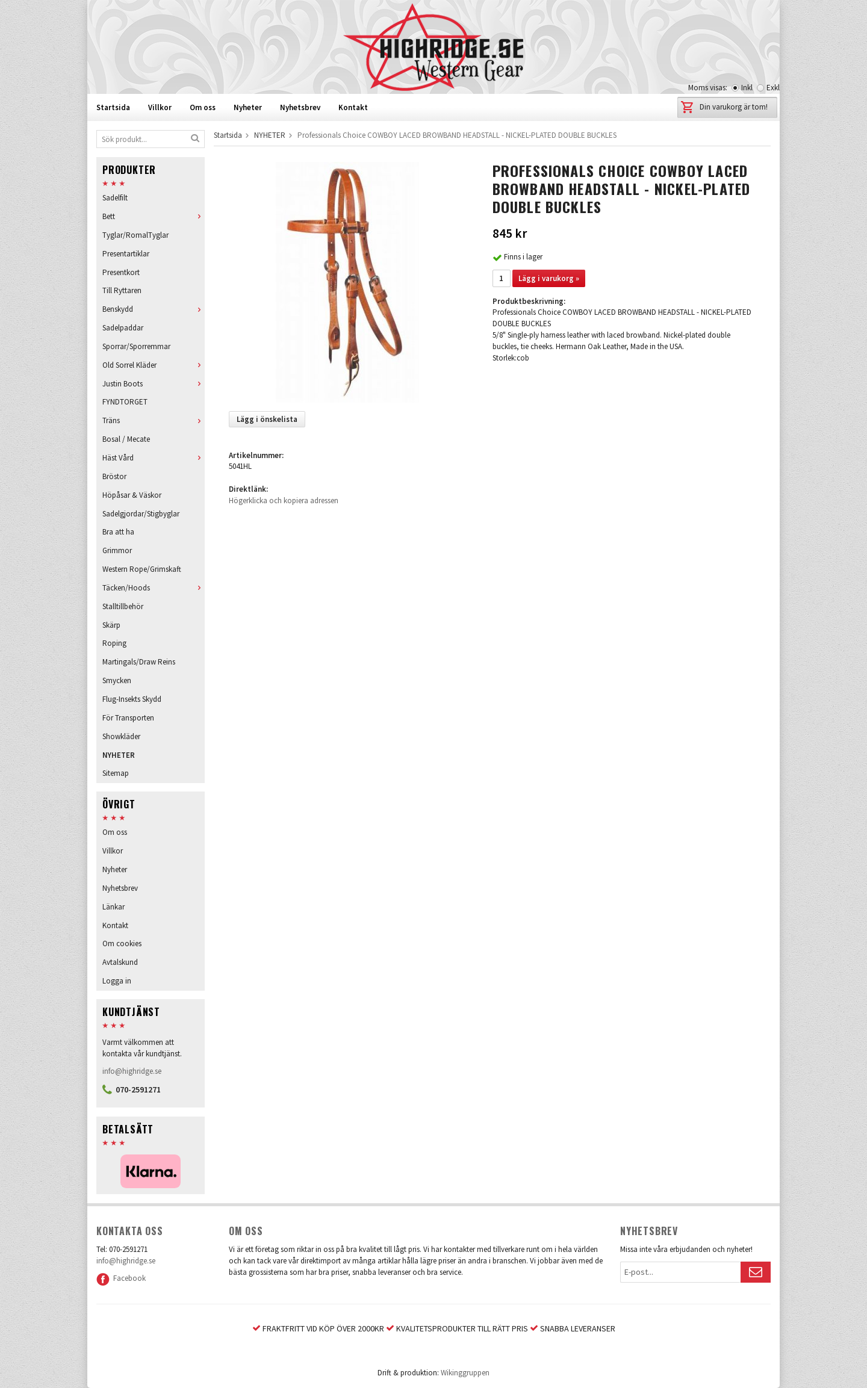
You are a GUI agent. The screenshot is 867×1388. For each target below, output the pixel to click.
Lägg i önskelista (267, 419)
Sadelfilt (115, 198)
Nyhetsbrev (300, 107)
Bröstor (114, 476)
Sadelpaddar (122, 328)
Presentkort (121, 272)
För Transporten (128, 718)
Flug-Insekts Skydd (131, 699)
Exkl (773, 87)
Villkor (160, 107)
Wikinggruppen (465, 1373)
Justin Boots (153, 384)
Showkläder (121, 736)
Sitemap (115, 773)
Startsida (113, 107)
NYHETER (118, 755)
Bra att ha (118, 532)
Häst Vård (153, 458)
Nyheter (248, 107)
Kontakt (353, 107)
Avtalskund (120, 962)
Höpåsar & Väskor (131, 495)
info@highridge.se (131, 1071)
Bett (153, 216)
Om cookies (121, 943)
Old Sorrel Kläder (153, 365)
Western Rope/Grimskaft (141, 569)
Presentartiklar (125, 254)
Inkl (747, 87)
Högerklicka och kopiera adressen (283, 500)
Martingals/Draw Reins (138, 662)
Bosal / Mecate (126, 439)
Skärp (111, 625)
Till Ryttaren (121, 290)
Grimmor (117, 550)
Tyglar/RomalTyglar (135, 235)
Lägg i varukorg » (548, 278)
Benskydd (153, 309)
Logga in (116, 981)
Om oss (203, 107)
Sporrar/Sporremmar (136, 346)
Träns (153, 420)
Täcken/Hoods (153, 588)
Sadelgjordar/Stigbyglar (140, 514)
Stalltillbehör (122, 606)
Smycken (116, 680)
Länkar (113, 907)
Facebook (121, 1278)
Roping (114, 643)
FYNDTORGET (125, 402)
